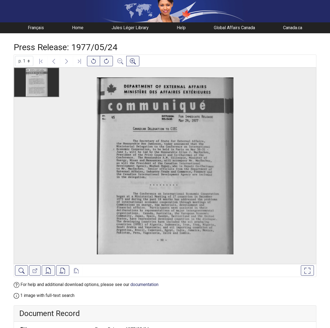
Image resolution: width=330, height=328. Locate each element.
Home (77, 27)
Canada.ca (292, 27)
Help (181, 27)
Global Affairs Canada (234, 27)
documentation (144, 284)
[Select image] (24, 61)
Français (36, 27)
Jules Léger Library (130, 27)
